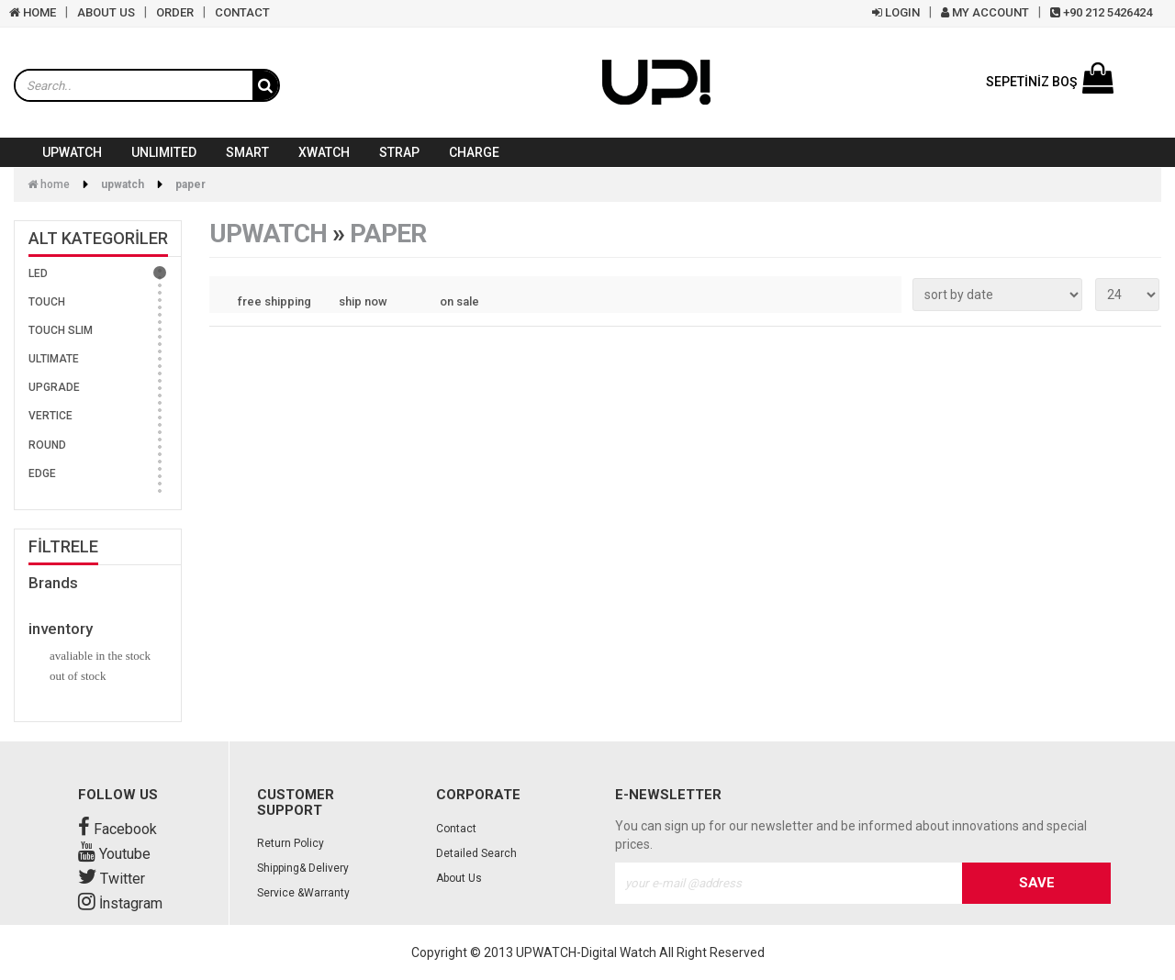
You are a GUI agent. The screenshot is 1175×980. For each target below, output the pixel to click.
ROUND (47, 445)
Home (49, 184)
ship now (363, 301)
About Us (459, 878)
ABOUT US (106, 12)
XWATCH (324, 152)
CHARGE (474, 152)
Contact (456, 828)
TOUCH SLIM (60, 330)
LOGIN (896, 12)
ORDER (175, 12)
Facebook (117, 829)
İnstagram (120, 903)
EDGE (42, 473)
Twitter (111, 878)
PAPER (190, 184)
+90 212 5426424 (1101, 12)
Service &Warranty (303, 892)
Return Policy (290, 843)
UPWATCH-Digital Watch (586, 952)
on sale (459, 301)
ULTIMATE (53, 358)
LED (38, 273)
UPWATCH (72, 152)
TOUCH (46, 301)
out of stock (78, 676)
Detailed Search (476, 853)
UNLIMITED (163, 152)
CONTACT (242, 12)
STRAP (399, 152)
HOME (32, 12)
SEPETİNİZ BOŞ (1049, 81)
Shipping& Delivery (303, 868)
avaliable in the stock (100, 656)
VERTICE (50, 415)
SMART (247, 152)
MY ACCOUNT (985, 12)
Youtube (114, 854)
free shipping (274, 301)
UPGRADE (54, 387)
